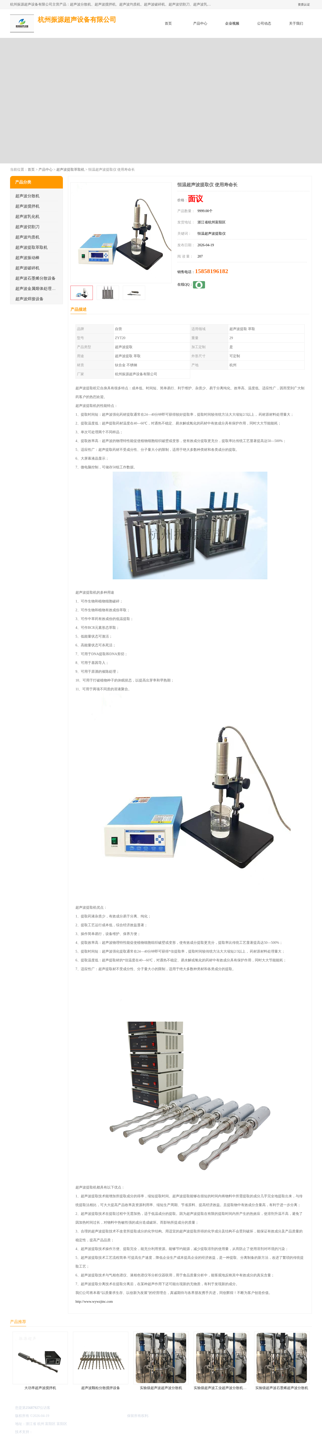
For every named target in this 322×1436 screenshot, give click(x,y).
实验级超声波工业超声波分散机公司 (222, 1388)
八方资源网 (42, 1432)
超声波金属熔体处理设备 (37, 288)
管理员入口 (76, 1432)
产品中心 (200, 23)
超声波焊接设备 (29, 299)
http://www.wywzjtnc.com (94, 1301)
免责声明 (59, 1432)
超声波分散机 (27, 196)
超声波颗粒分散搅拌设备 (100, 1388)
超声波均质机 (27, 237)
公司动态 (264, 23)
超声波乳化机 (27, 216)
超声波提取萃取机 (70, 169)
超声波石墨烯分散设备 (35, 278)
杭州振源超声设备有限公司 (105, 1416)
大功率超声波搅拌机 (40, 1388)
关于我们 (296, 23)
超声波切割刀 (27, 227)
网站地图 (93, 1432)
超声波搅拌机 (27, 206)
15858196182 (211, 271)
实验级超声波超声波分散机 (161, 1388)
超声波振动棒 (27, 258)
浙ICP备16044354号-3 (66, 1416)
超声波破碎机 (27, 268)
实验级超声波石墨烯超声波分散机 (281, 1388)
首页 (168, 23)
